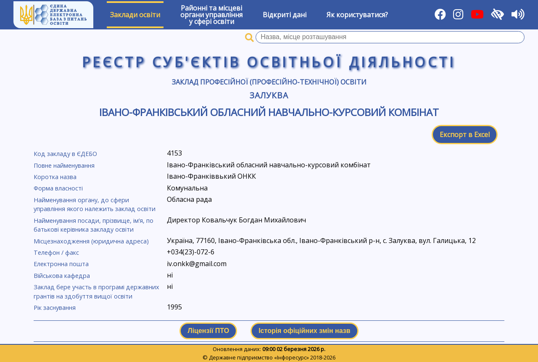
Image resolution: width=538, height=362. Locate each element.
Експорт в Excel (465, 134)
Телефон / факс (56, 252)
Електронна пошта (61, 264)
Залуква (269, 95)
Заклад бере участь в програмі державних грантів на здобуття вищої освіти (96, 291)
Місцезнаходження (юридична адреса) (91, 241)
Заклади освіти (135, 14)
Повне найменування (64, 165)
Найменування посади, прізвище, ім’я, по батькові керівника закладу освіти (93, 225)
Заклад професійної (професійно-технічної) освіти (269, 82)
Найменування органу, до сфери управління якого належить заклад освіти (95, 204)
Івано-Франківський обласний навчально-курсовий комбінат (269, 112)
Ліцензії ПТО (208, 330)
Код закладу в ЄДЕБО (65, 154)
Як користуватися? (357, 14)
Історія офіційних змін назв (304, 330)
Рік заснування (55, 308)
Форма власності (58, 188)
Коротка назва (55, 177)
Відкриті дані (284, 14)
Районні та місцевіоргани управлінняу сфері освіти (211, 14)
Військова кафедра (62, 276)
